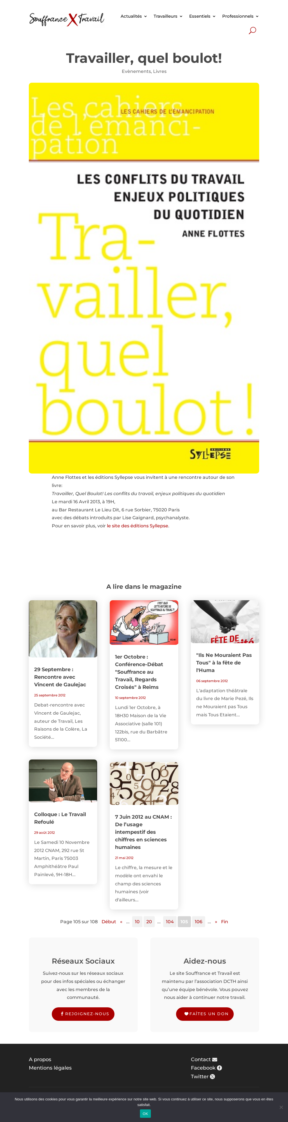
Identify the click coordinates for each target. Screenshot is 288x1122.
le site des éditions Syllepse (137, 525)
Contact (201, 1059)
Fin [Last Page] (224, 921)
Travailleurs (165, 16)
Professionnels (238, 16)
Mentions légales (50, 1068)
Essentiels (199, 16)
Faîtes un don (209, 1013)
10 (137, 921)
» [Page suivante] (216, 921)
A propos (40, 1059)
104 (170, 921)
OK (145, 1114)
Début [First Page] (109, 921)
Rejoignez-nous (87, 1013)
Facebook (203, 1068)
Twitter (200, 1076)
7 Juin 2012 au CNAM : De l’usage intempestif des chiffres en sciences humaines (143, 832)
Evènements (136, 71)
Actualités (131, 16)
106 (198, 921)
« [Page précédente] (121, 921)
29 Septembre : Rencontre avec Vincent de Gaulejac (60, 677)
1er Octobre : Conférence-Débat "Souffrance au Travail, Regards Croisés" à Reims (139, 672)
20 (149, 921)
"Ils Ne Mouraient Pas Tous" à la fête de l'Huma (224, 662)
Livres (160, 71)
